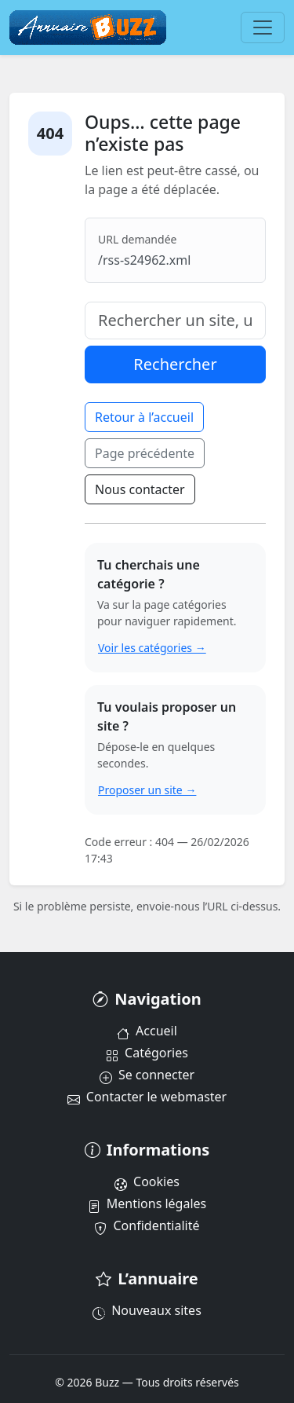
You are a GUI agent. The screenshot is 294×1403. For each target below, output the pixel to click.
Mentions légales (147, 1203)
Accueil (147, 1030)
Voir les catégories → (152, 647)
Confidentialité (146, 1225)
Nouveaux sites (147, 1310)
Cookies (147, 1181)
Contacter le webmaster (147, 1096)
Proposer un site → (147, 789)
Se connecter (147, 1074)
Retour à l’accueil (144, 417)
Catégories (147, 1052)
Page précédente (144, 453)
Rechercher (174, 364)
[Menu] (263, 27)
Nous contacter (140, 489)
